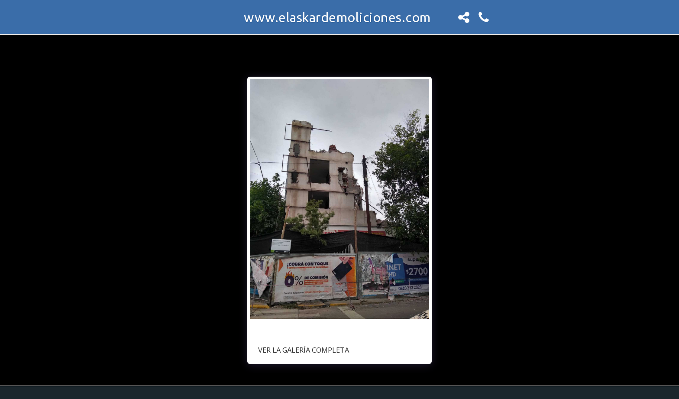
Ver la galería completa (303, 350)
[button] (463, 17)
